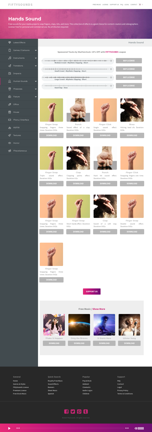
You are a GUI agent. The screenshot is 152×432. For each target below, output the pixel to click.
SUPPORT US (114, 4)
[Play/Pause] (9, 428)
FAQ (121, 4)
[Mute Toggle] (136, 428)
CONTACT (134, 4)
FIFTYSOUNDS (112, 52)
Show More (99, 309)
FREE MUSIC (96, 4)
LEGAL (127, 4)
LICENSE (105, 4)
